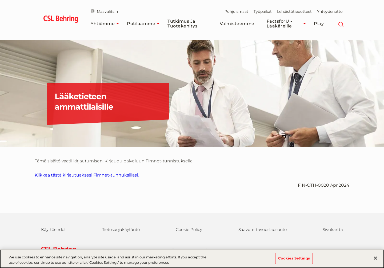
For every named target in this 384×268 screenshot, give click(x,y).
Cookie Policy (189, 229)
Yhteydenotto (330, 11)
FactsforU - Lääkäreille (288, 24)
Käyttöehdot (53, 229)
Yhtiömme (106, 24)
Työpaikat (263, 11)
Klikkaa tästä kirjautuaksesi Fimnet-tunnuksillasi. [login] (87, 175)
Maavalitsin (104, 11)
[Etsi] (340, 23)
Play (319, 23)
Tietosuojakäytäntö (121, 229)
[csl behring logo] (57, 249)
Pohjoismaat (236, 11)
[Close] (375, 261)
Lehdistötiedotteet (294, 11)
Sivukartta (333, 229)
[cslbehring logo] (61, 20)
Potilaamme (144, 24)
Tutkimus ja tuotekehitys (182, 24)
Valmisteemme (237, 23)
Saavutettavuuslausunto (262, 229)
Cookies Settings (294, 261)
